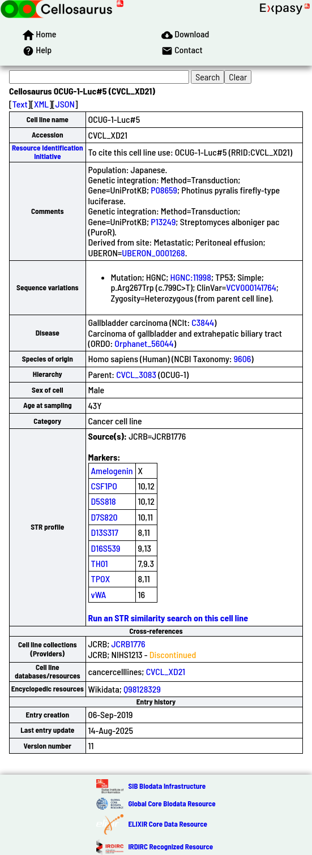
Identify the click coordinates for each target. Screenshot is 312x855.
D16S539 (106, 548)
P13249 (163, 221)
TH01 (99, 563)
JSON (65, 103)
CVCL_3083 (136, 374)
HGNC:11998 (190, 277)
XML (41, 103)
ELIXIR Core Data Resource (167, 823)
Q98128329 (142, 689)
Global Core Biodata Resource (171, 803)
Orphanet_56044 (143, 343)
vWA (98, 594)
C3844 (202, 322)
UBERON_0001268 (153, 252)
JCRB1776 (129, 643)
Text (20, 103)
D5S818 (103, 501)
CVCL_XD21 (165, 671)
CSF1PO (104, 485)
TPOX (100, 578)
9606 (242, 358)
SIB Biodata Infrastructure (167, 785)
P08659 (164, 189)
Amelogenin (112, 470)
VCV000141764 (251, 287)
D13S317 (104, 532)
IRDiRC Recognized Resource (170, 846)
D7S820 (104, 517)
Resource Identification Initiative (47, 152)
